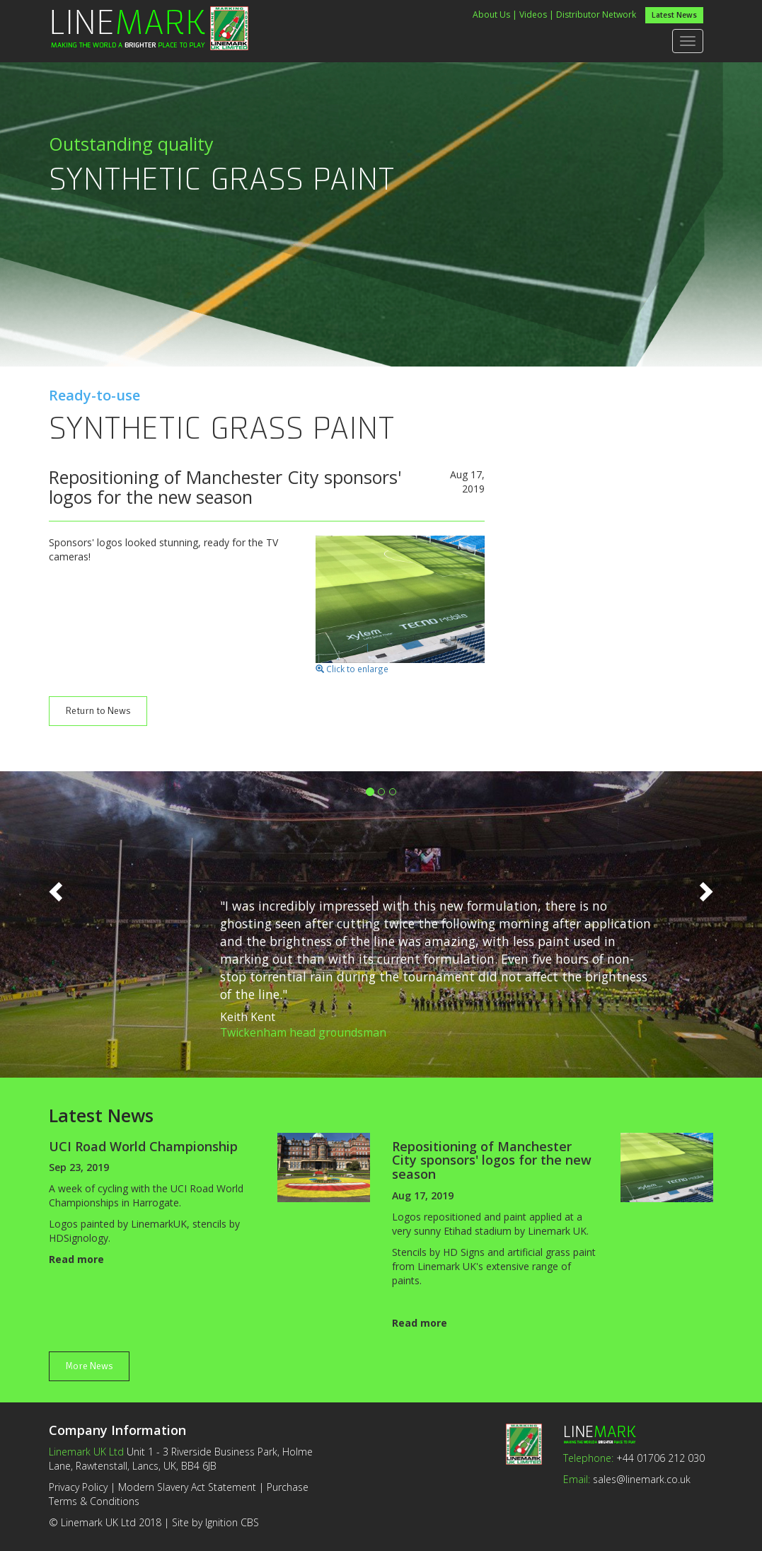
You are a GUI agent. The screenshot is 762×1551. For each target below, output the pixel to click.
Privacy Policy (78, 1487)
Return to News (98, 711)
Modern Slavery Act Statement (187, 1487)
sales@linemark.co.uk (642, 1479)
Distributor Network (596, 14)
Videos (533, 14)
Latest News (674, 15)
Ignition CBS (232, 1522)
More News (89, 1366)
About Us (491, 14)
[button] (57, 921)
